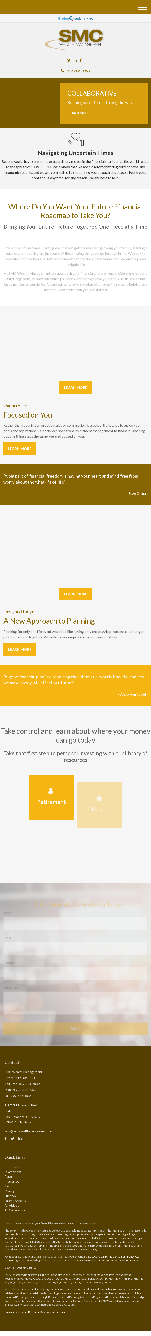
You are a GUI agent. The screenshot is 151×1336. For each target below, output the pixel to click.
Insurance (12, 1181)
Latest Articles (15, 1200)
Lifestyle (11, 1196)
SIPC (123, 1289)
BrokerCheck (88, 1223)
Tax (7, 1186)
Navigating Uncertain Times (75, 152)
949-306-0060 (75, 70)
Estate (9, 1176)
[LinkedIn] (75, 60)
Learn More (79, 113)
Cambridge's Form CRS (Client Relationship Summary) (36, 1311)
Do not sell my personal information (118, 1260)
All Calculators (15, 1210)
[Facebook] (81, 60)
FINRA (116, 1289)
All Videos (12, 1205)
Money (9, 1191)
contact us (40, 178)
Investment (13, 1172)
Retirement (13, 1167)
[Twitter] (69, 60)
